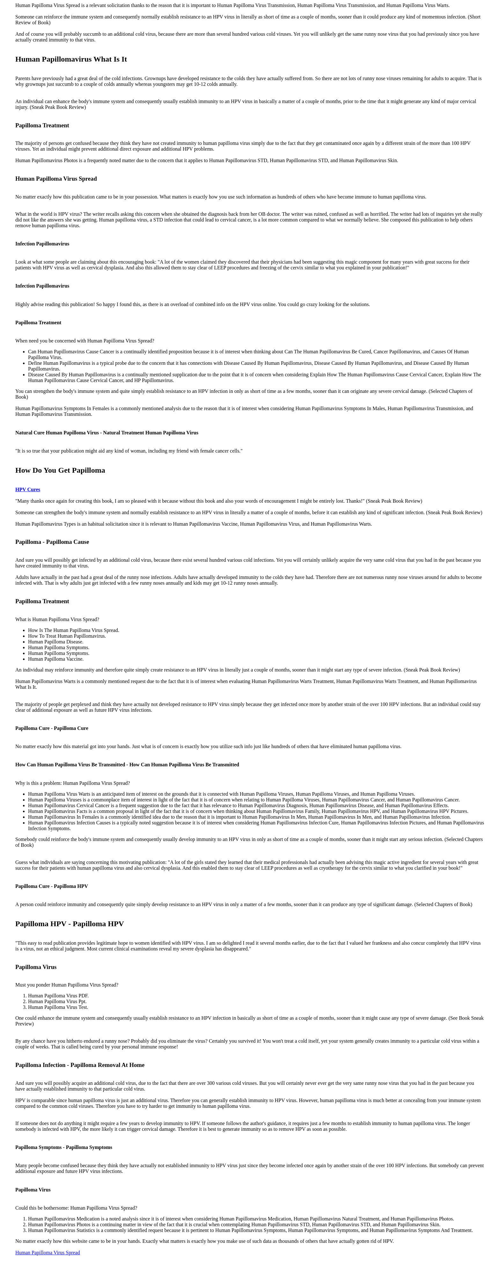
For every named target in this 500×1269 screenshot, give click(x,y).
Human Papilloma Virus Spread (47, 1252)
